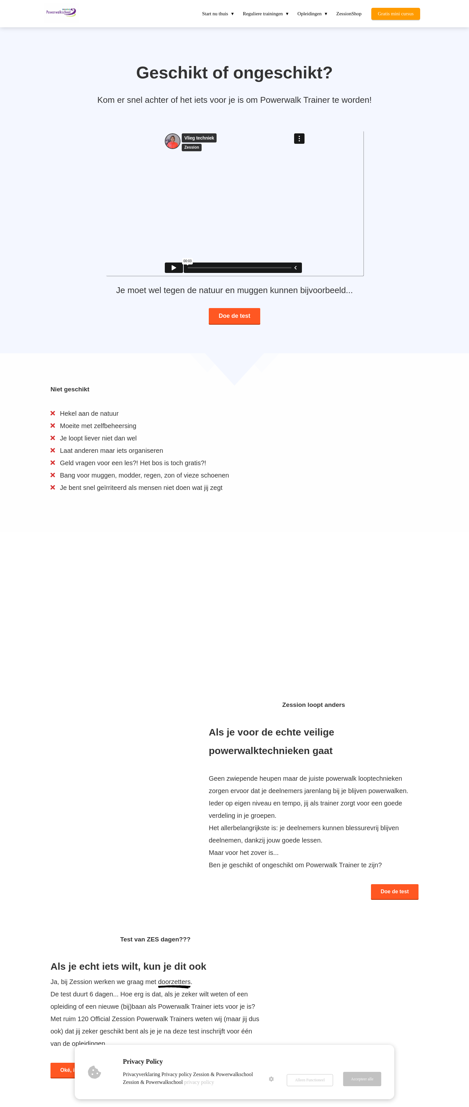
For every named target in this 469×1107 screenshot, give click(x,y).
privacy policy (201, 1082)
